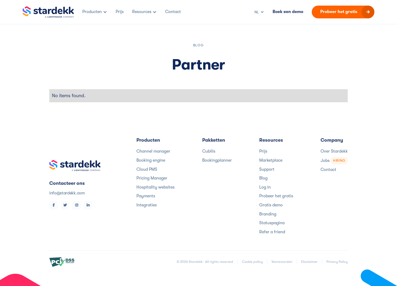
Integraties (146, 205)
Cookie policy (252, 262)
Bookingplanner (217, 160)
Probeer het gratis (276, 196)
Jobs (334, 160)
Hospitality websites (155, 187)
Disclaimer (309, 262)
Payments (145, 196)
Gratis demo (271, 205)
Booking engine (150, 160)
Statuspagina (272, 222)
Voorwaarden (282, 262)
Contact (328, 169)
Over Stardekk (334, 151)
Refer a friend (272, 232)
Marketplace (270, 160)
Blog (263, 178)
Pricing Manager (151, 178)
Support (266, 169)
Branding (267, 214)
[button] (94, 12)
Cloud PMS (146, 169)
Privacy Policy (337, 262)
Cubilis (208, 151)
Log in (265, 187)
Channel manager (153, 151)
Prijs (263, 151)
